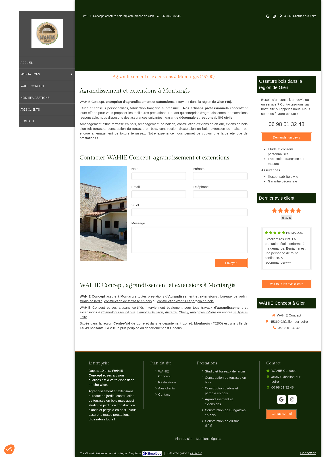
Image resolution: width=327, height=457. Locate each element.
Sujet (135, 205)
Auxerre (171, 312)
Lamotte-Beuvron (150, 312)
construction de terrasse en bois (128, 301)
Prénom (199, 169)
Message (138, 223)
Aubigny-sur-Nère (203, 312)
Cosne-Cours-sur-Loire (118, 312)
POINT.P (196, 453)
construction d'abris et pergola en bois (185, 301)
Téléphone (201, 187)
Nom (135, 169)
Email (135, 187)
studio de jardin (91, 301)
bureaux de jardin (233, 296)
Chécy (183, 312)
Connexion (308, 453)
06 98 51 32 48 (286, 124)
